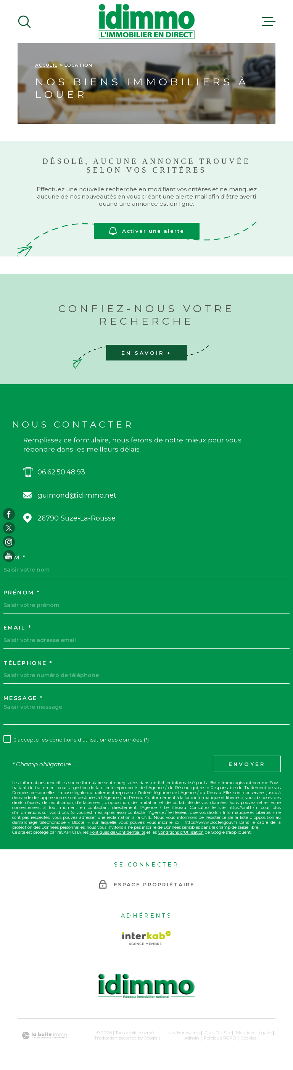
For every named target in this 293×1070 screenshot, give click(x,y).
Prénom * (21, 592)
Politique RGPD (220, 1038)
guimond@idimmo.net (76, 495)
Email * (17, 627)
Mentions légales (254, 1032)
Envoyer (247, 764)
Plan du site (217, 1032)
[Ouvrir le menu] (268, 22)
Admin (191, 1038)
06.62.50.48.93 (61, 472)
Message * (23, 698)
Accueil (46, 65)
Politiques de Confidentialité (117, 832)
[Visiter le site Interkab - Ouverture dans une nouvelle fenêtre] (146, 938)
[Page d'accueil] (146, 21)
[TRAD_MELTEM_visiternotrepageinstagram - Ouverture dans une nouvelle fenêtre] (9, 542)
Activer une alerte (146, 231)
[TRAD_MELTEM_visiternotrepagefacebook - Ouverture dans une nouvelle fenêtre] (9, 514)
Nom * (14, 557)
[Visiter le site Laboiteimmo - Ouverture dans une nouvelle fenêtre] (44, 1035)
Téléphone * (28, 663)
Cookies (248, 1038)
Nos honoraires (184, 1032)
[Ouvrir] (24, 22)
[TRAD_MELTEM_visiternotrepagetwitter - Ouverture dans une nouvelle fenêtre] (9, 528)
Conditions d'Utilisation (181, 832)
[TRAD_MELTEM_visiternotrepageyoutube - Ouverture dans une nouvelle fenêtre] (9, 556)
